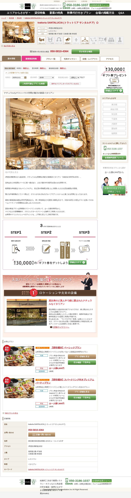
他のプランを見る (11, 413)
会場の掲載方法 (104, 12)
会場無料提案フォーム (99, 5)
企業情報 (84, 1)
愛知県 (114, 128)
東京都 (11, 18)
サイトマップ (96, 1)
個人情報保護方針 (70, 1)
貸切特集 (39, 12)
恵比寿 (19, 18)
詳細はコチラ (77, 262)
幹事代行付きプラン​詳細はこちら (114, 190)
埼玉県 (114, 114)
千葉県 (114, 119)
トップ (3, 18)
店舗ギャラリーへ (61, 327)
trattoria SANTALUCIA (36, 469)
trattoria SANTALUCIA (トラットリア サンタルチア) (43, 18)
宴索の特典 (56, 12)
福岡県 (114, 133)
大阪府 (114, 124)
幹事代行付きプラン (79, 12)
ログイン (109, 1)
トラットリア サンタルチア (54, 469)
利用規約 (57, 1)
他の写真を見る (9, 46)
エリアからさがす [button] (17, 12)
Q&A (121, 12)
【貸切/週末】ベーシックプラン (66, 348)
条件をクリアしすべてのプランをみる (65, 83)
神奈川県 (114, 109)
